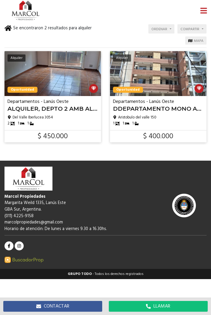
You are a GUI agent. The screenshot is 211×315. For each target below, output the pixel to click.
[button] (204, 10)
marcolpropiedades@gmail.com (33, 222)
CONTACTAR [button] (52, 306)
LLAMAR (158, 306)
